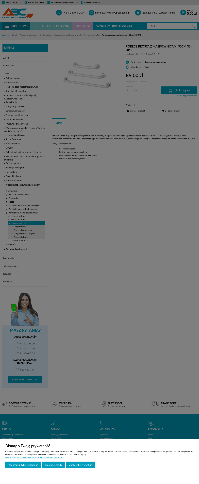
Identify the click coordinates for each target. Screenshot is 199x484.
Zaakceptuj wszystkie (80, 464)
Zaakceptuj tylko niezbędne (23, 464)
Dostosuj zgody (53, 464)
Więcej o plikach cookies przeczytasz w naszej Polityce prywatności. (34, 457)
